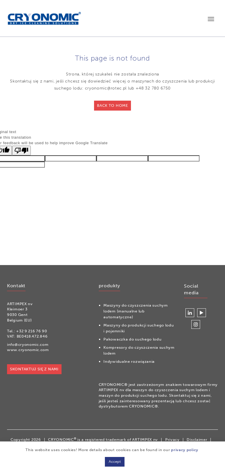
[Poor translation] (21, 150)
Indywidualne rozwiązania (129, 361)
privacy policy (184, 450)
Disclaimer (197, 439)
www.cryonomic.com (28, 350)
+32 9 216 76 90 (31, 331)
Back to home (112, 105)
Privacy (172, 439)
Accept (115, 461)
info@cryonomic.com (28, 344)
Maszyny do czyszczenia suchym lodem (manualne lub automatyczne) (135, 311)
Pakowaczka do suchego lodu (132, 339)
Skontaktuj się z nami (34, 369)
